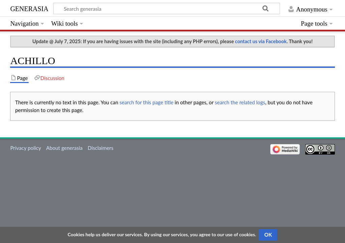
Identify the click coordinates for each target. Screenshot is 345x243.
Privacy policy (25, 148)
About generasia (64, 148)
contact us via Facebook (261, 41)
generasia (29, 8)
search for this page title (147, 102)
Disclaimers (100, 148)
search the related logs (240, 102)
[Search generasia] (167, 8)
